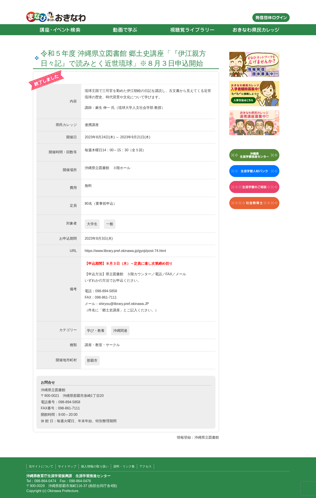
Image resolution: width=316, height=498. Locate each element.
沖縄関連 (120, 330)
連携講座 (92, 125)
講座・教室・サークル (102, 345)
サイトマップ (67, 466)
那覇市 (92, 360)
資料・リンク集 (124, 466)
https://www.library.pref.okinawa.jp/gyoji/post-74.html (125, 251)
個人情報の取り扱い (95, 466)
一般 (109, 224)
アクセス (145, 466)
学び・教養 (95, 330)
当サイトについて (41, 466)
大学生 (92, 224)
